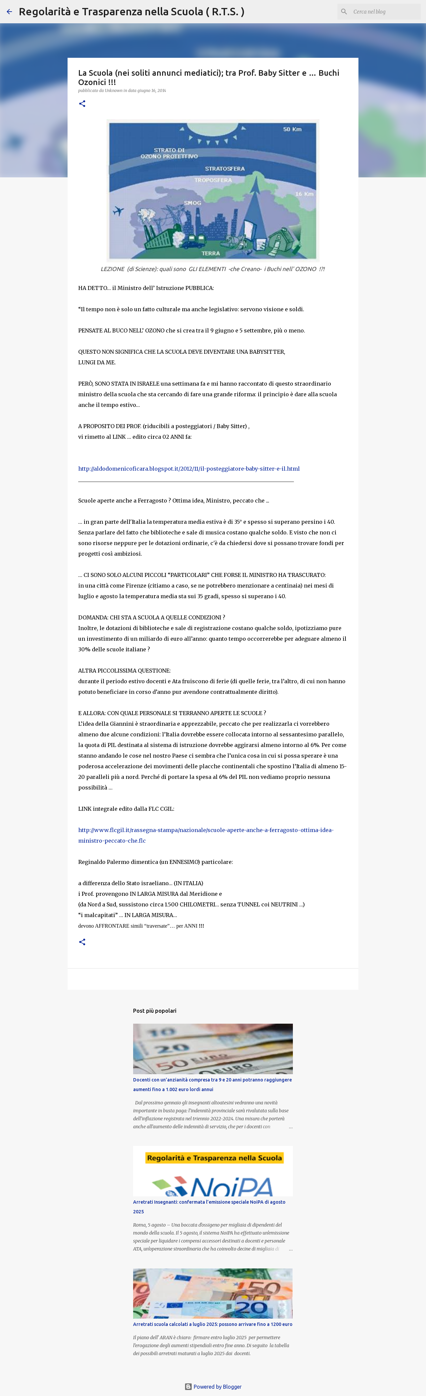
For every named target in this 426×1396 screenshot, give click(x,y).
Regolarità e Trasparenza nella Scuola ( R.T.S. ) (132, 11)
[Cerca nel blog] (386, 12)
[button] (82, 104)
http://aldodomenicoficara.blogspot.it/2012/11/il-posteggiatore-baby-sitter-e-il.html (189, 468)
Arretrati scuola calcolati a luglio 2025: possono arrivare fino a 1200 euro (213, 1324)
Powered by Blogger (213, 1387)
